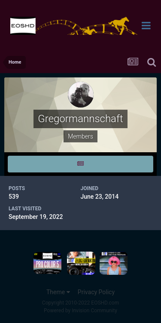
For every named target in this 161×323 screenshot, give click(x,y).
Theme (58, 292)
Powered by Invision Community (80, 311)
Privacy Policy (96, 292)
